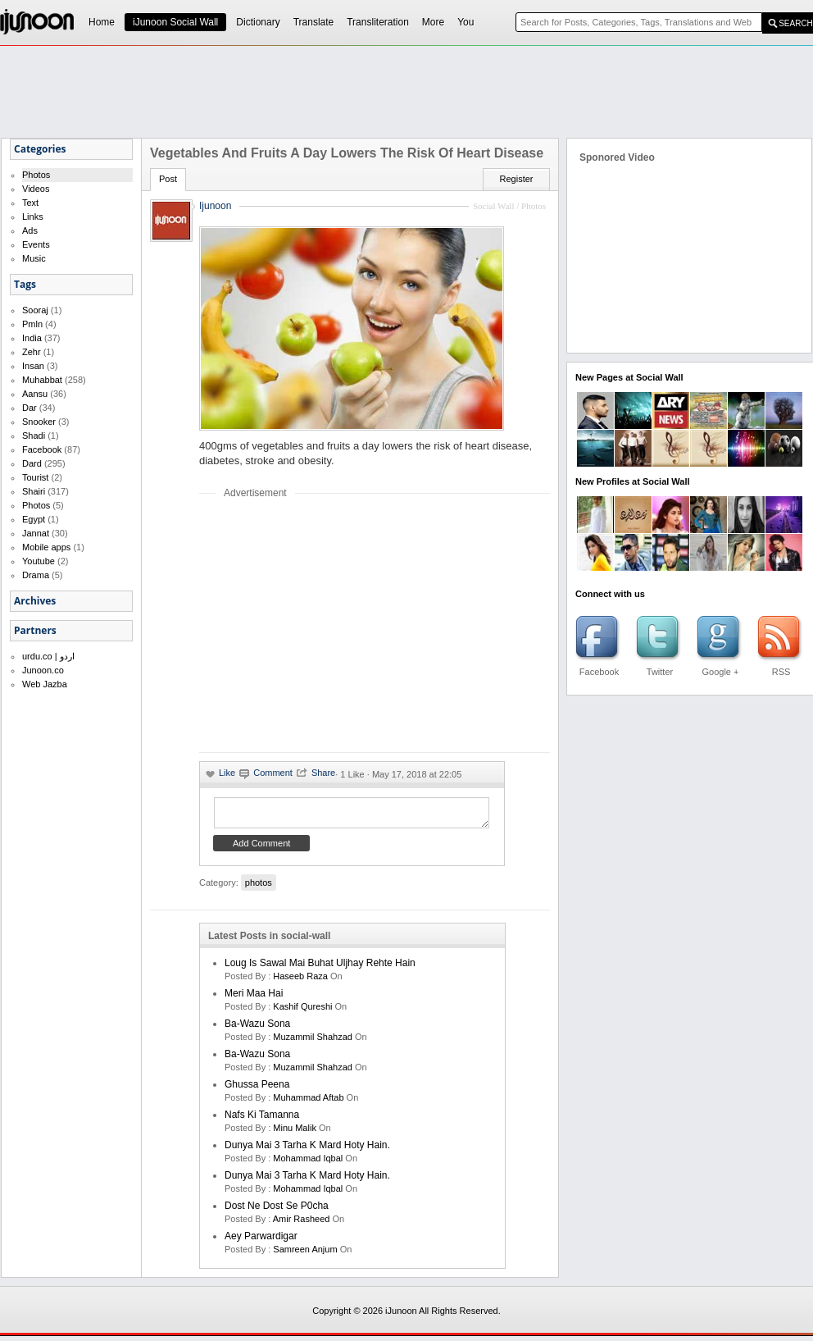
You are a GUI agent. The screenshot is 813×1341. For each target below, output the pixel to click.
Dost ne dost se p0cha (277, 1210)
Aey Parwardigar (261, 1241)
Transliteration (378, 22)
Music (34, 258)
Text (30, 203)
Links (32, 216)
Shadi (33, 435)
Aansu (35, 394)
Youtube (38, 561)
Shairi (33, 491)
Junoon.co (43, 670)
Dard (32, 463)
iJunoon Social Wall (175, 22)
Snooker (39, 421)
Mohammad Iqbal (308, 1163)
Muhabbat (42, 380)
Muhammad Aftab (308, 1102)
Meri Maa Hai (254, 998)
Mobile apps (46, 547)
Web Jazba (44, 684)
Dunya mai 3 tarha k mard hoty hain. (307, 1150)
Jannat (35, 533)
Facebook (41, 449)
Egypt (33, 519)
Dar (29, 408)
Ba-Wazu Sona (257, 1028)
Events (36, 244)
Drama (35, 575)
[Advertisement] (337, 625)
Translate (313, 22)
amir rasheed (301, 1224)
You (465, 22)
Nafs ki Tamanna (262, 1119)
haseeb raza (300, 981)
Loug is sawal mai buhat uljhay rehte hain (320, 968)
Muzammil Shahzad (312, 1042)
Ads (30, 230)
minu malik (294, 1133)
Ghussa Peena (257, 1089)
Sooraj (35, 310)
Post (168, 179)
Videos (35, 189)
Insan (33, 366)
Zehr (31, 352)
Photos (36, 175)
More (433, 22)
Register (517, 179)
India (32, 338)
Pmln (32, 324)
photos (258, 887)
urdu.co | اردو (48, 656)
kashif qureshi (302, 1011)
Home (102, 22)
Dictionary (257, 22)
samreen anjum (305, 1254)
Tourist (35, 477)
